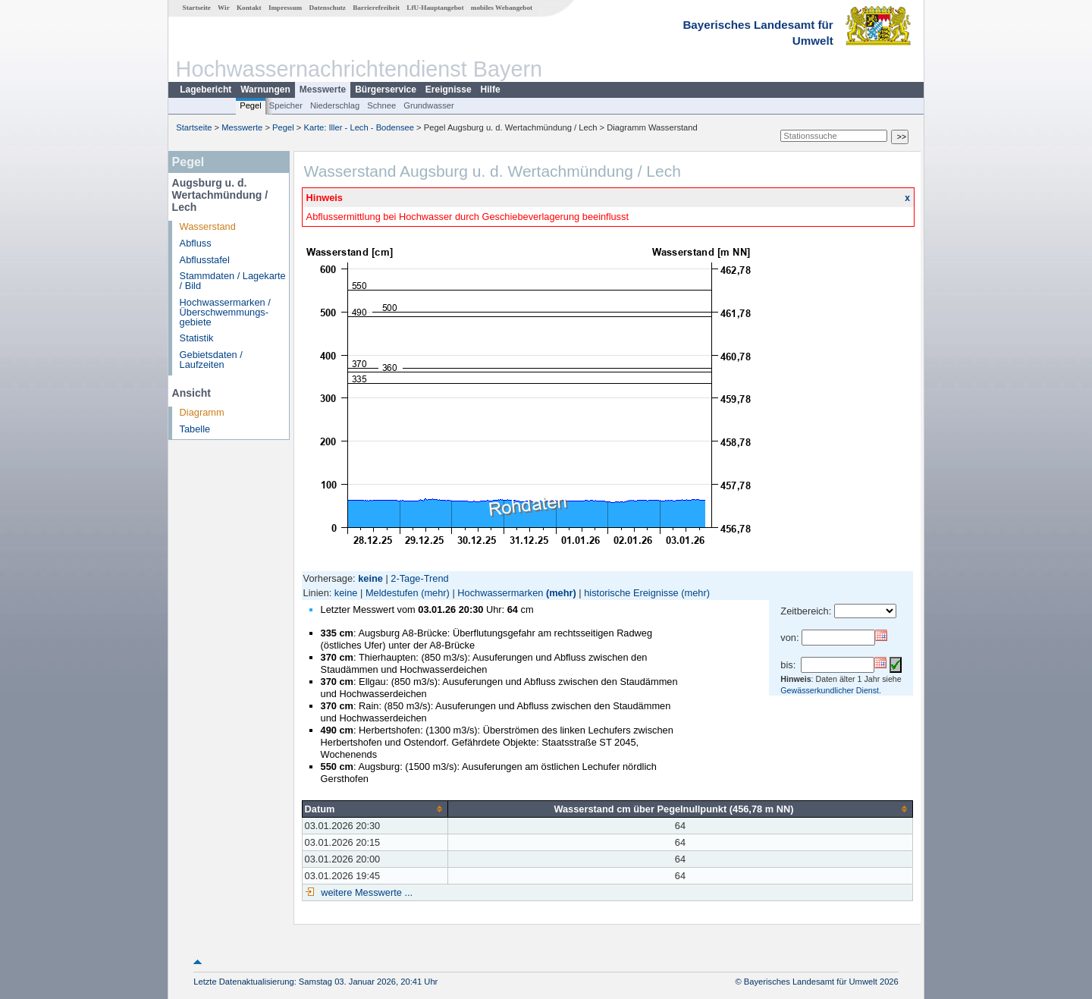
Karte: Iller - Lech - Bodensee (359, 127)
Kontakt (249, 7)
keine (346, 592)
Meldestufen (392, 592)
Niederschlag (334, 105)
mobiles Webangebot (501, 7)
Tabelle (195, 429)
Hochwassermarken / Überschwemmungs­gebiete (225, 312)
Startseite (197, 7)
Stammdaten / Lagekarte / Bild (233, 280)
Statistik (197, 338)
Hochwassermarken (500, 592)
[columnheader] (374, 808)
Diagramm (202, 412)
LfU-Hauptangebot (434, 7)
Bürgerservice (385, 89)
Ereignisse (448, 89)
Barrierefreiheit (376, 7)
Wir (224, 7)
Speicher (286, 105)
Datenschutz (327, 7)
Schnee (381, 105)
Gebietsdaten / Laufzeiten (211, 359)
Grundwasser (428, 105)
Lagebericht (205, 89)
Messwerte (323, 89)
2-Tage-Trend (419, 578)
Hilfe (490, 89)
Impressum (285, 7)
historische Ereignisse (631, 592)
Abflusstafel (205, 259)
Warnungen (265, 89)
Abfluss (196, 243)
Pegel (251, 105)
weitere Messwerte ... (365, 892)
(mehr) (435, 592)
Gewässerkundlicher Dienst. (830, 690)
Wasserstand (208, 226)
